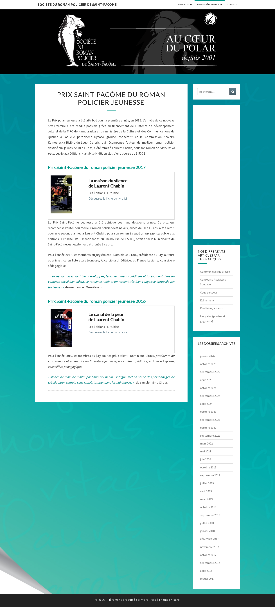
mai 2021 (205, 451)
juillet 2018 (207, 523)
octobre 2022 (208, 427)
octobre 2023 (208, 411)
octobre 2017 (208, 555)
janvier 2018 (207, 531)
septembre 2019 (210, 475)
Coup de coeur (208, 292)
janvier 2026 (207, 356)
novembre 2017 (209, 547)
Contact (232, 4)
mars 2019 (206, 499)
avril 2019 (206, 491)
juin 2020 (205, 459)
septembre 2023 (210, 419)
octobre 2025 (208, 364)
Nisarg (175, 599)
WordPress (148, 599)
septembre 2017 (210, 563)
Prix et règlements (208, 4)
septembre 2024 (210, 396)
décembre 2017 (209, 539)
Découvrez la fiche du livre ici (107, 198)
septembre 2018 (210, 515)
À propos (183, 4)
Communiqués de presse (215, 271)
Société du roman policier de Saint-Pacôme (77, 4)
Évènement (207, 300)
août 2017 (206, 570)
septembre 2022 (210, 435)
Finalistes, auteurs (211, 308)
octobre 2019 (208, 467)
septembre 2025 (210, 372)
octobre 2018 (208, 507)
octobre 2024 (208, 388)
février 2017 (207, 578)
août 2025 (206, 380)
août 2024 (206, 403)
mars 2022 (206, 443)
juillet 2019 (207, 483)
